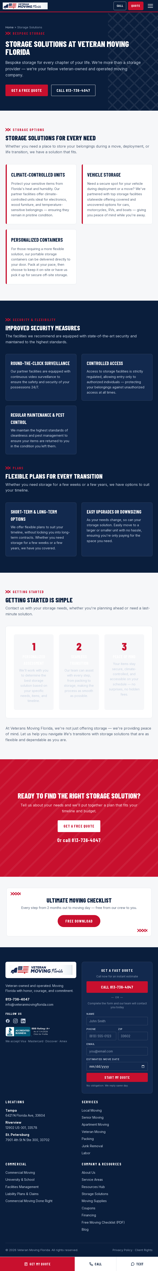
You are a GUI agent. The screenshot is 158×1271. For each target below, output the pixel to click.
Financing (89, 1215)
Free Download (79, 921)
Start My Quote (117, 1077)
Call (120, 5)
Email (90, 1044)
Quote (135, 5)
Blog (85, 1229)
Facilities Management (22, 1187)
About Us (88, 1172)
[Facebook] (7, 1021)
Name (90, 1013)
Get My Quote (37, 1264)
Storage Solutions (95, 1194)
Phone (91, 1029)
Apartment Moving (95, 1124)
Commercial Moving (20, 1172)
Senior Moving (93, 1117)
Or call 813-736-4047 (79, 840)
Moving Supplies (94, 1201)
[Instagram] (15, 1021)
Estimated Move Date (102, 1059)
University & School (20, 1179)
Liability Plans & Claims (22, 1194)
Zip (120, 1029)
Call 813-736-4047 (73, 90)
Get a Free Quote (26, 90)
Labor (86, 1153)
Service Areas (92, 1179)
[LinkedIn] (23, 1021)
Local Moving (92, 1110)
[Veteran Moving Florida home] (25, 6)
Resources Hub (93, 1187)
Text (137, 1264)
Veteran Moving (94, 1132)
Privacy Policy (122, 1250)
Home (9, 27)
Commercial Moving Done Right (28, 1201)
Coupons (88, 1208)
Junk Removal (92, 1146)
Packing (88, 1139)
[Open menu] (150, 6)
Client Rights (144, 1250)
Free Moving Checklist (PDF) (103, 1222)
